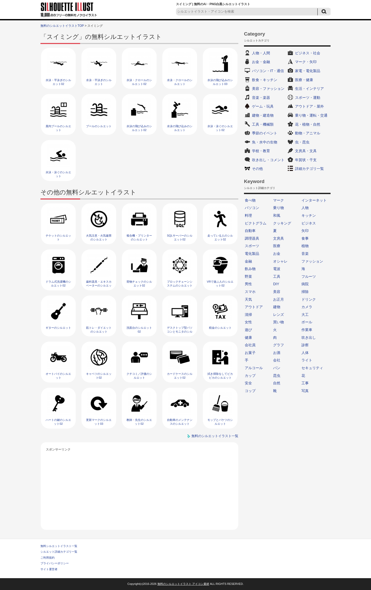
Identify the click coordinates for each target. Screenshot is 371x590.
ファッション (312, 261)
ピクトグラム (255, 223)
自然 (276, 383)
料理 (248, 215)
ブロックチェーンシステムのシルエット (179, 283)
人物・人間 (261, 53)
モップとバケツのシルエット (220, 421)
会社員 (250, 345)
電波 (276, 269)
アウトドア (254, 307)
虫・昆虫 (302, 142)
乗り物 (278, 208)
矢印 (305, 231)
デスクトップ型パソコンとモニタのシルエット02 (179, 331)
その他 (257, 169)
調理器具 (252, 238)
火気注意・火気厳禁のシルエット (99, 237)
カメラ (306, 307)
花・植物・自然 (307, 124)
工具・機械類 (263, 124)
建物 (276, 307)
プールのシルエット (99, 126)
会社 (276, 360)
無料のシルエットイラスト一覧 (214, 436)
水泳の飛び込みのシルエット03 (220, 82)
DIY (276, 284)
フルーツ (308, 276)
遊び (248, 330)
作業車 (306, 330)
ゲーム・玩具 (263, 106)
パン (276, 368)
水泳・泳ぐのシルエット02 (220, 128)
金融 (248, 261)
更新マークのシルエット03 (99, 421)
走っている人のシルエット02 (220, 237)
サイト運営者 (48, 569)
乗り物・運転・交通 (311, 115)
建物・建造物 (263, 115)
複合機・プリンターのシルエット (139, 237)
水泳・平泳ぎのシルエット (99, 82)
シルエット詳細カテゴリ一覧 (58, 551)
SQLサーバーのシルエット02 (179, 237)
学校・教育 (261, 151)
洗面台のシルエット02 (139, 329)
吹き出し (308, 337)
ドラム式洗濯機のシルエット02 (58, 283)
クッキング (282, 223)
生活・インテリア (309, 88)
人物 (305, 208)
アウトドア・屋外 (309, 106)
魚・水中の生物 (264, 142)
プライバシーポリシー (54, 563)
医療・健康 (304, 80)
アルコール (254, 368)
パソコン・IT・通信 (268, 71)
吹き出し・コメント (268, 160)
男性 (248, 284)
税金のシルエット (220, 327)
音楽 (305, 253)
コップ (250, 391)
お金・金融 (261, 62)
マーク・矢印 (306, 62)
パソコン (252, 208)
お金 (276, 253)
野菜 (248, 276)
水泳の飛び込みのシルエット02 (139, 128)
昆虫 (276, 376)
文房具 (278, 238)
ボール (306, 322)
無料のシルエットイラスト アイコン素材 (183, 583)
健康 (248, 337)
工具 (276, 276)
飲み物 (250, 269)
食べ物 (250, 200)
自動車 (250, 231)
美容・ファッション (268, 88)
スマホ (250, 292)
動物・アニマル (307, 133)
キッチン (308, 215)
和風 (276, 215)
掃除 (305, 292)
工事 (305, 383)
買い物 (278, 322)
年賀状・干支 (306, 160)
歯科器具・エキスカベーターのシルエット (99, 285)
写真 (305, 391)
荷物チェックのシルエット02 (139, 283)
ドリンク (308, 299)
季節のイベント (264, 133)
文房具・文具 (306, 151)
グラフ (278, 345)
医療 (276, 246)
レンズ (278, 315)
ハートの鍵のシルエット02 (58, 421)
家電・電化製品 (307, 71)
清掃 (248, 315)
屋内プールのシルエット (58, 128)
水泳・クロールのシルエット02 (139, 82)
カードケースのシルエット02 (179, 375)
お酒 (276, 353)
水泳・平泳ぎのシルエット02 (58, 82)
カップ (250, 376)
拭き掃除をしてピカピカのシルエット (220, 375)
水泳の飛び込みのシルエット (179, 128)
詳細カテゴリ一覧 (309, 169)
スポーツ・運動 (307, 98)
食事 (305, 238)
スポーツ (252, 246)
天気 (248, 299)
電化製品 (252, 253)
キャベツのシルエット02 (99, 375)
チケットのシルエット (58, 237)
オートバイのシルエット (58, 375)
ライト (306, 360)
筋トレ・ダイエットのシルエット (99, 329)
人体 (305, 353)
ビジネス (308, 223)
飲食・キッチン (264, 80)
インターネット (314, 200)
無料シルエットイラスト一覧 (58, 546)
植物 (305, 246)
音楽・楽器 (261, 98)
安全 (248, 383)
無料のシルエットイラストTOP (62, 26)
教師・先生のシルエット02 (139, 421)
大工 (305, 315)
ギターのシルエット (58, 327)
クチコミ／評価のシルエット (139, 375)
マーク (278, 200)
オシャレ (280, 261)
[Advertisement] (139, 489)
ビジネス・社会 (307, 53)
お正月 (278, 299)
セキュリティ (312, 368)
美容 (276, 292)
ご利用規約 (47, 557)
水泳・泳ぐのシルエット (58, 174)
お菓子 (250, 353)
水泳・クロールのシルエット (179, 82)
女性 (248, 322)
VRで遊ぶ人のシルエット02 (220, 283)
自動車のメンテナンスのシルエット (179, 421)
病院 (305, 284)
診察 (305, 345)
